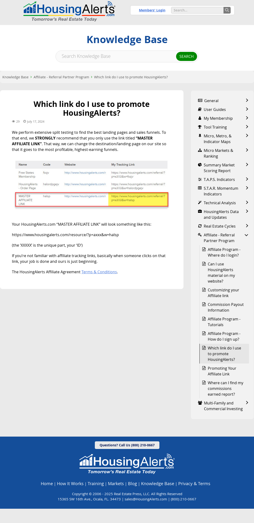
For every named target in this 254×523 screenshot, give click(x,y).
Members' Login (152, 10)
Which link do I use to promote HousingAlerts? (131, 91)
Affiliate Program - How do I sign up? (224, 350)
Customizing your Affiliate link (223, 307)
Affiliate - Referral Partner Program (61, 91)
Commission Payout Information (226, 321)
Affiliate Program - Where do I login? (224, 266)
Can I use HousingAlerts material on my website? (221, 287)
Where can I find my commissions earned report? (225, 402)
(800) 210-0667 (183, 513)
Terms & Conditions (99, 286)
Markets (116, 498)
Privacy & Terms (194, 498)
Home (47, 498)
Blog (132, 498)
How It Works (70, 498)
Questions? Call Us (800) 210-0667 (127, 459)
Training (96, 498)
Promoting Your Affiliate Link (222, 385)
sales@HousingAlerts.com (146, 513)
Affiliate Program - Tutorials (224, 336)
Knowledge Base (15, 91)
